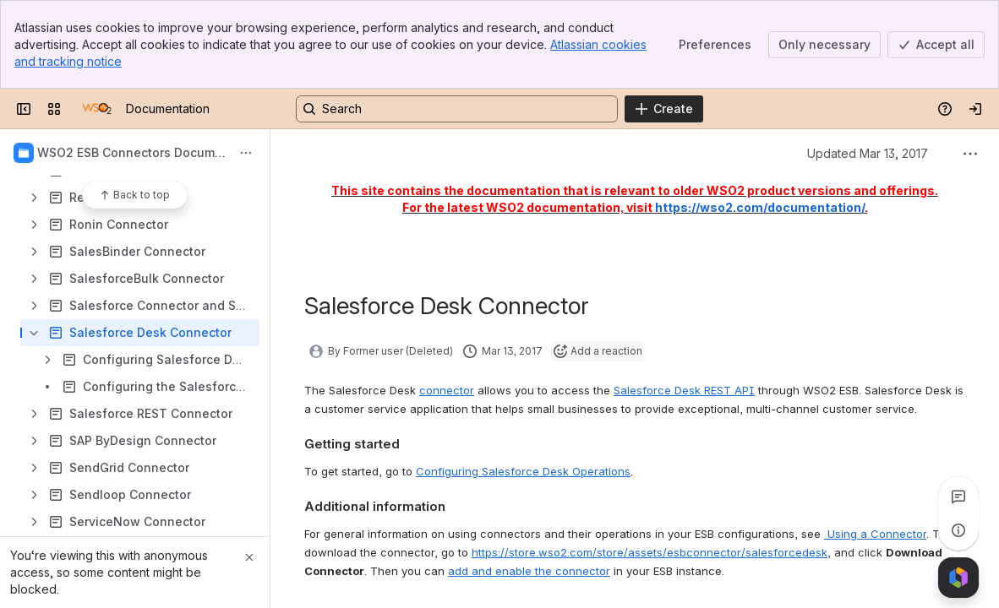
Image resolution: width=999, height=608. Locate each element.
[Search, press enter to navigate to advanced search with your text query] (457, 108)
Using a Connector (875, 533)
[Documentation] (96, 108)
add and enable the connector (529, 571)
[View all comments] (958, 496)
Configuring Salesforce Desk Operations (523, 471)
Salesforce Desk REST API (684, 390)
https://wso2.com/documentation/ (760, 207)
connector (446, 390)
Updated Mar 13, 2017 (867, 153)
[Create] (664, 108)
